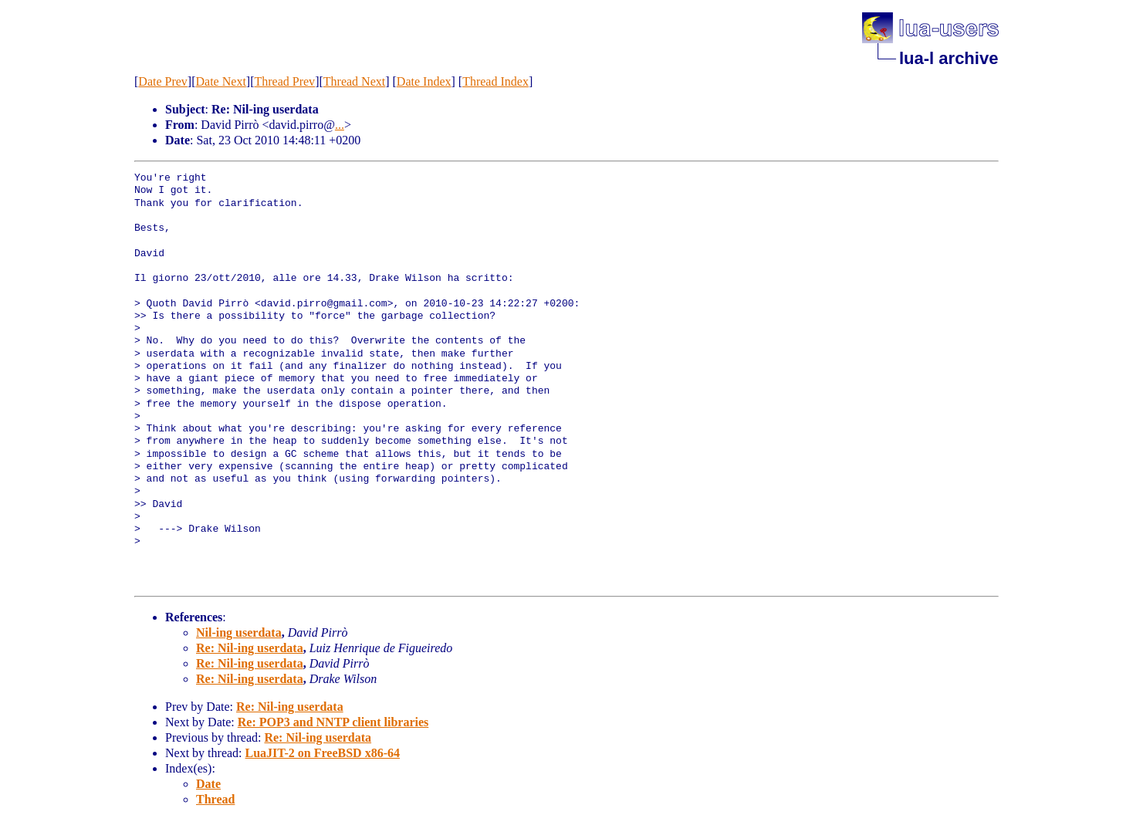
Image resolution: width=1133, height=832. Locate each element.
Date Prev (163, 81)
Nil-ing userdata (239, 632)
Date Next (221, 81)
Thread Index (495, 81)
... (339, 124)
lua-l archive (948, 58)
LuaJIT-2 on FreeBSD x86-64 (322, 752)
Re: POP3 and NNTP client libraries (333, 722)
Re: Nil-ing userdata (249, 647)
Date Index (424, 81)
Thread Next (354, 81)
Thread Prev (284, 81)
